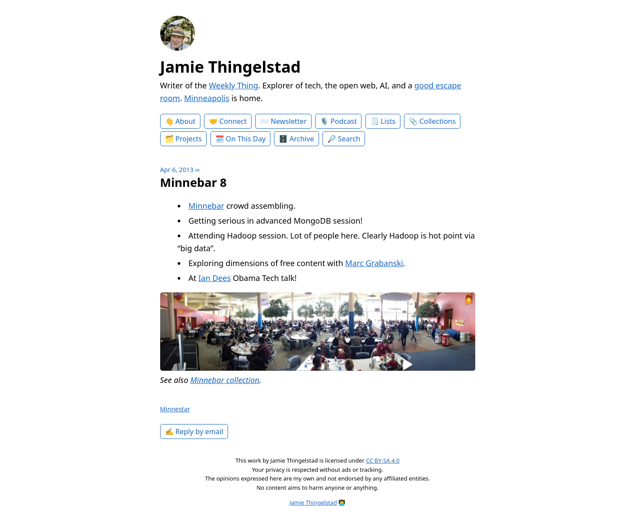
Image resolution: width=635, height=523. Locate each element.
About (185, 121)
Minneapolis (206, 98)
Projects (188, 139)
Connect (233, 121)
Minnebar (207, 205)
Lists (388, 121)
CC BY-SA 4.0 (383, 460)
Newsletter (288, 121)
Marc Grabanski (374, 263)
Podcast (343, 121)
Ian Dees (214, 278)
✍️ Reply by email (194, 431)
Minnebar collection (225, 380)
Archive (302, 139)
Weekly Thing (233, 85)
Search (349, 139)
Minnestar (175, 409)
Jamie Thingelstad (230, 66)
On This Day (246, 139)
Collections (437, 121)
